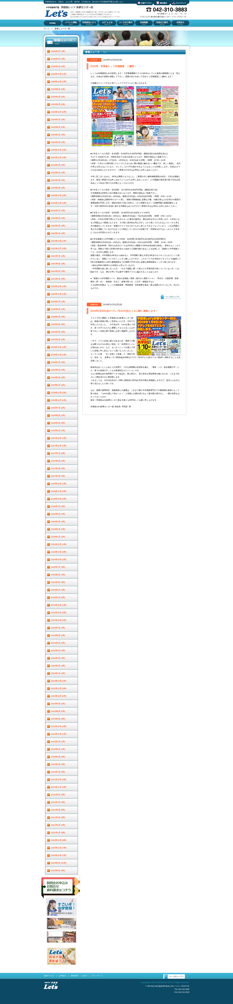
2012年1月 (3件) (58, 772)
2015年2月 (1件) (58, 590)
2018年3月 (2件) (58, 423)
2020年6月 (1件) (58, 309)
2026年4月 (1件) (58, 51)
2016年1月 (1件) (58, 537)
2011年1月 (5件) (58, 832)
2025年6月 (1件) (58, 89)
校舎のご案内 (158, 29)
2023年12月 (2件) (58, 150)
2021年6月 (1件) (58, 264)
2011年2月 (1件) (58, 825)
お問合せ (175, 29)
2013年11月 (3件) (58, 688)
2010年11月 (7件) (58, 848)
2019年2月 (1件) (58, 385)
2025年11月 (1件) (58, 74)
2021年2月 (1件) (58, 279)
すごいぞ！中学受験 (55, 918)
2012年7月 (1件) (58, 741)
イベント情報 (68, 29)
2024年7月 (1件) (58, 119)
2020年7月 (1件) (58, 301)
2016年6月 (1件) (58, 514)
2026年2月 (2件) (58, 66)
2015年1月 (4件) (58, 597)
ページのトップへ (167, 301)
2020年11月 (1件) (58, 294)
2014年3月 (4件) (58, 658)
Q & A (84, 976)
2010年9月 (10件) (58, 863)
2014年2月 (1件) (58, 666)
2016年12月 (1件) (58, 484)
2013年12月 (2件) (58, 681)
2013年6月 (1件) (58, 711)
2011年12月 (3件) (58, 779)
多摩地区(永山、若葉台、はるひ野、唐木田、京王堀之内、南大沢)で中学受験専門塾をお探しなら (55, 27)
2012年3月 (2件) (58, 757)
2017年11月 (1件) (58, 446)
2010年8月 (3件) (58, 870)
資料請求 (157, 7)
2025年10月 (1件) (58, 81)
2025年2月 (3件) (58, 104)
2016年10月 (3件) (58, 499)
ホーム (46, 29)
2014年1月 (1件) (58, 673)
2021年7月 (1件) (58, 256)
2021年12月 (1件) (58, 241)
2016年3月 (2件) (58, 521)
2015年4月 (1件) (58, 575)
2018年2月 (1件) (58, 430)
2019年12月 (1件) (58, 347)
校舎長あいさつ (87, 29)
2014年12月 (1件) (58, 605)
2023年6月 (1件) (58, 172)
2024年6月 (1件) (58, 127)
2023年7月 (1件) (58, 165)
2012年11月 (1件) (58, 734)
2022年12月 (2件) (58, 195)
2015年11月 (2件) (58, 552)
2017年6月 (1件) (58, 461)
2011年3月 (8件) (58, 817)
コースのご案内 (123, 29)
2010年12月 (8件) (58, 840)
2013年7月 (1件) (58, 704)
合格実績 (138, 29)
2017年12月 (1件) (58, 438)
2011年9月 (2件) (58, 795)
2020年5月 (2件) (58, 317)
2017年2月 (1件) (58, 476)
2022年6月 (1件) (58, 218)
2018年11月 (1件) (58, 400)
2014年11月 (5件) (58, 612)
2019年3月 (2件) (58, 377)
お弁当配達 (51, 945)
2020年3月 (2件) (58, 332)
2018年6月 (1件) (58, 415)
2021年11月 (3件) (58, 248)
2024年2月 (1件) (58, 142)
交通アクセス (142, 7)
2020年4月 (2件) (58, 324)
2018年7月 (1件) (58, 408)
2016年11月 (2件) (58, 491)
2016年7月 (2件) (58, 506)
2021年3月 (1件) (58, 271)
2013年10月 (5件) (58, 696)
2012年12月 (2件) (58, 726)
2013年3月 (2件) (58, 719)
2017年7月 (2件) (58, 453)
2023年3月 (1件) (58, 180)
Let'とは (101, 29)
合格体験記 (51, 932)
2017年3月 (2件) (58, 468)
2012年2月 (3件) (58, 764)
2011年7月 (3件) (58, 802)
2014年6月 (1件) (58, 635)
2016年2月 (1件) (58, 529)
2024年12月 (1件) (58, 112)
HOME (46, 29)
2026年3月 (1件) (58, 59)
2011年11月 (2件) (58, 787)
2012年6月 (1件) (58, 749)
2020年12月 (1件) (58, 286)
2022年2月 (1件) (58, 233)
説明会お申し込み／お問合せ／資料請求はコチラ (61, 902)
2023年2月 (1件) (58, 188)
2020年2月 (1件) (58, 339)
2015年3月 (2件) (58, 582)
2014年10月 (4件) (58, 620)
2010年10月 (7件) (58, 855)
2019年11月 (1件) (58, 355)
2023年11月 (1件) (58, 157)
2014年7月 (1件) (58, 628)
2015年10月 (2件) (58, 559)
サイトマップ (176, 7)
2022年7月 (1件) (58, 210)
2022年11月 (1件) (58, 203)
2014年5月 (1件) (58, 643)
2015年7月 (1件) (58, 567)
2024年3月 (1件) (58, 135)
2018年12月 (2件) (58, 392)
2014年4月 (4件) (58, 650)
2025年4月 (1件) (58, 97)
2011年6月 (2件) (58, 810)
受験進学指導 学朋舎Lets (51, 994)
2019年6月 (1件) (58, 370)
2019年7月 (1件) (58, 362)
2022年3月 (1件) (58, 226)
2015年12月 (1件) (58, 544)
